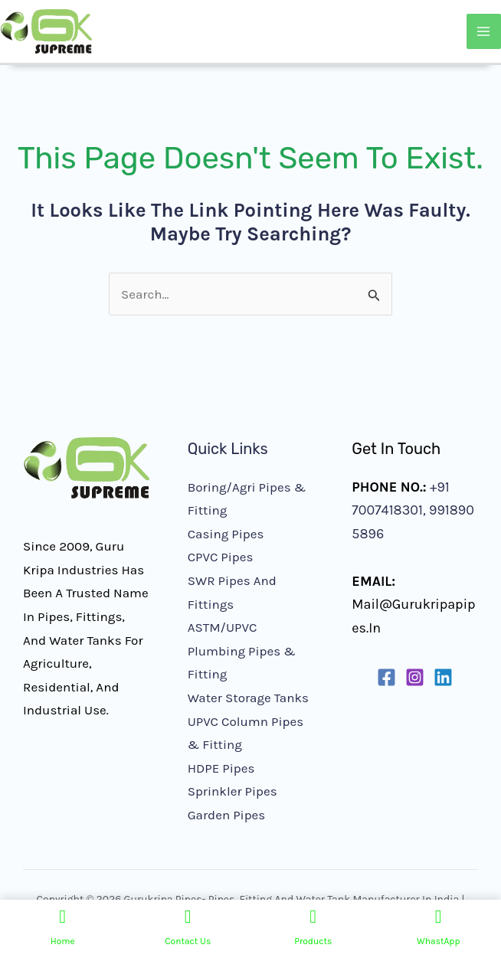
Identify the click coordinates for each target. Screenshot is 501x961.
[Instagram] (414, 677)
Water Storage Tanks (248, 697)
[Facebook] (386, 677)
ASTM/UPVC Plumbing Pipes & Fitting (242, 650)
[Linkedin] (443, 677)
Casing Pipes (226, 533)
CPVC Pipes (221, 556)
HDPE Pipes (221, 768)
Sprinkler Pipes (232, 791)
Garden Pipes (227, 814)
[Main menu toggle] (484, 31)
